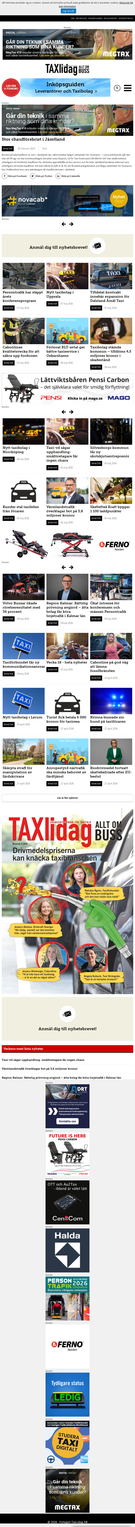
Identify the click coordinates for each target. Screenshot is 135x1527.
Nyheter (7, 148)
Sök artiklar (81, 18)
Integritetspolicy (125, 18)
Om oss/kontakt (110, 18)
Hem (73, 18)
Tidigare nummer (95, 18)
